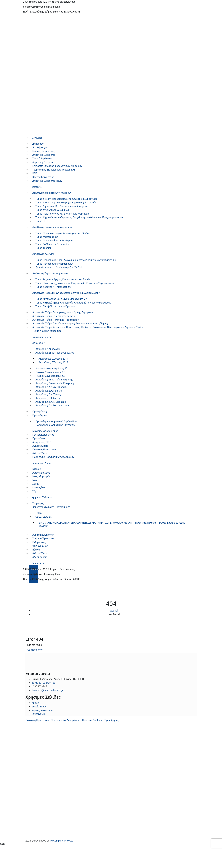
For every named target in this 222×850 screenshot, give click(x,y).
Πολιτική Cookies (92, 720)
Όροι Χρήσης (112, 720)
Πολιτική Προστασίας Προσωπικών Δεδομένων (52, 720)
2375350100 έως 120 (35, 1)
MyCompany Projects (61, 840)
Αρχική (114, 610)
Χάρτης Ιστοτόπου (42, 710)
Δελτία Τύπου (39, 706)
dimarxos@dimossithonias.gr (39, 6)
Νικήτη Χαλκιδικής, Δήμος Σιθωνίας (43, 11)
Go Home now (35, 649)
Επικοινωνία (38, 714)
